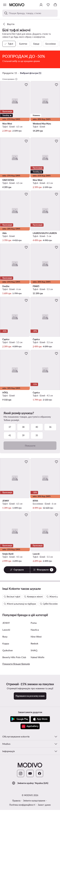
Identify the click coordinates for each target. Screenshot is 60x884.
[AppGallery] (30, 823)
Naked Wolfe (37, 753)
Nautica (35, 726)
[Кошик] (55, 4)
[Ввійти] (41, 4)
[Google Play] (19, 816)
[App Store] (40, 816)
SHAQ (34, 746)
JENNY (6, 719)
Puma (34, 719)
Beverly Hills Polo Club (14, 753)
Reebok (34, 739)
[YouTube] (30, 870)
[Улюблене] (48, 4)
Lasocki (6, 726)
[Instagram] (20, 870)
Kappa (5, 739)
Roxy (4, 733)
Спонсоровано (9, 113)
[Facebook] (39, 870)
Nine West (36, 733)
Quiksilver (7, 746)
